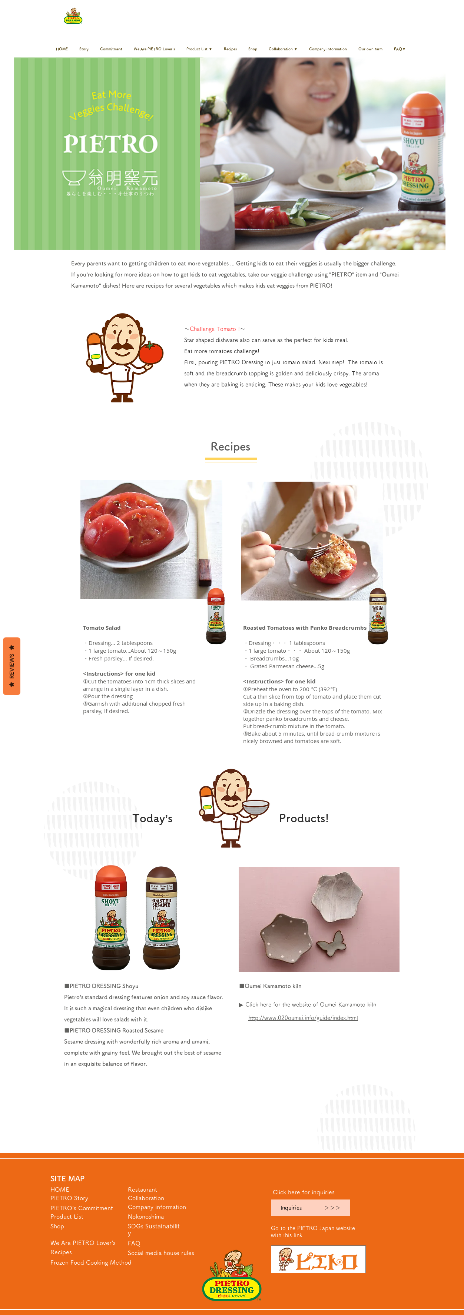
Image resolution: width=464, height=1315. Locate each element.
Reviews (11, 666)
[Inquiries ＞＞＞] (310, 1207)
